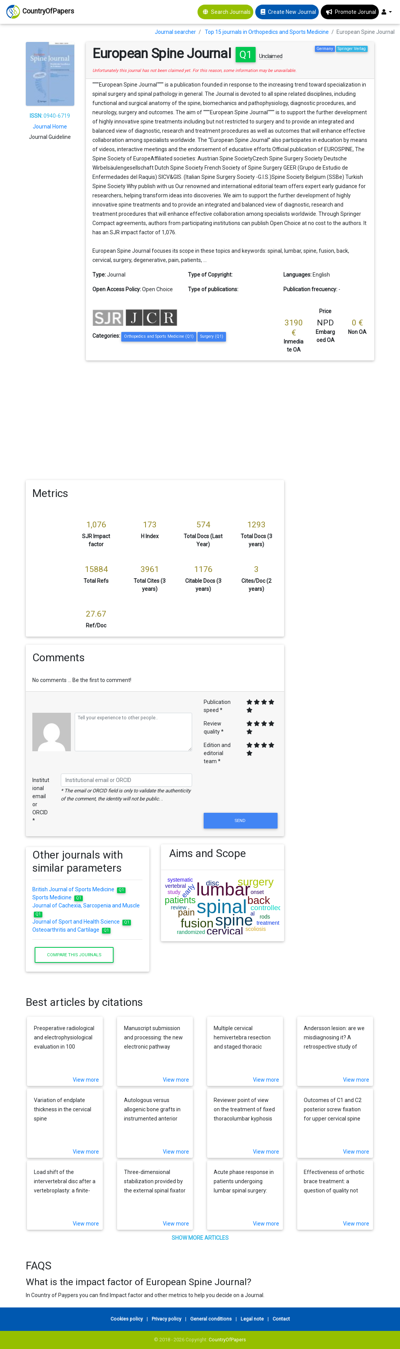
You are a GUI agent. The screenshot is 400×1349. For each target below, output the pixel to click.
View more (86, 1080)
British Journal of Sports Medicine (79, 889)
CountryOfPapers (227, 1339)
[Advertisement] (200, 418)
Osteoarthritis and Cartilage (71, 930)
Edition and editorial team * (217, 753)
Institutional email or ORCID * (40, 800)
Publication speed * (217, 706)
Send (240, 820)
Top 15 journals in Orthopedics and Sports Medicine (267, 32)
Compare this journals (74, 954)
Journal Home (50, 126)
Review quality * (214, 727)
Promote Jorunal (355, 12)
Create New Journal (292, 12)
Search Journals (231, 12)
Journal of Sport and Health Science (81, 922)
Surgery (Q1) (211, 336)
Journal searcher (175, 32)
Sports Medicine (57, 897)
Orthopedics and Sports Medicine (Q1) (159, 336)
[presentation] (240, 792)
